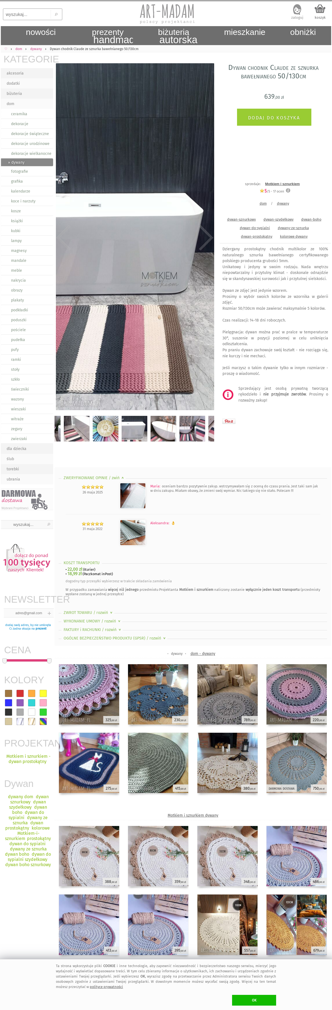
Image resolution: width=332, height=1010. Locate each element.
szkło (15, 379)
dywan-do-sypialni (255, 228)
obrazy (17, 290)
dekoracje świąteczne (30, 133)
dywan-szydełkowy (278, 219)
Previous (63, 238)
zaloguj (297, 17)
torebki (13, 469)
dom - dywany (203, 653)
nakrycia (18, 280)
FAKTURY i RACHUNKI (93, 629)
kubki (15, 231)
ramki (16, 359)
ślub (10, 459)
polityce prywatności (106, 987)
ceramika (19, 114)
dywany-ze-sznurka (293, 228)
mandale (18, 260)
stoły (15, 369)
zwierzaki (19, 439)
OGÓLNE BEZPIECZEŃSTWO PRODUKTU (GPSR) (115, 638)
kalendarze (20, 191)
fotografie (19, 171)
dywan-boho (311, 219)
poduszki (18, 320)
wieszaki (18, 409)
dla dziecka (16, 448)
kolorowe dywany (293, 236)
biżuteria (14, 93)
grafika (17, 181)
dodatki (13, 83)
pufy (15, 349)
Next (205, 238)
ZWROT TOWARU (88, 612)
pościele (18, 330)
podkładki (19, 310)
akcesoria (15, 73)
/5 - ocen (272, 191)
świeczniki (20, 389)
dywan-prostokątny (256, 236)
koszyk (320, 17)
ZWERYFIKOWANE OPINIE (94, 478)
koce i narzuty (23, 201)
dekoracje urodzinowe (30, 143)
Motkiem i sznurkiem (282, 184)
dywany (283, 203)
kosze (16, 211)
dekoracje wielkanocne (31, 153)
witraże (17, 419)
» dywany (16, 162)
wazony (17, 399)
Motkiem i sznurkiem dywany (193, 815)
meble (16, 270)
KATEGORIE (28, 59)
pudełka (18, 339)
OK (254, 1000)
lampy (16, 240)
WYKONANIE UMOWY (92, 621)
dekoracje (19, 124)
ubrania (13, 479)
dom (10, 103)
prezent (41, 628)
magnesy (19, 250)
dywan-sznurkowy (241, 219)
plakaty (17, 300)
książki (17, 221)
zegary (16, 429)
